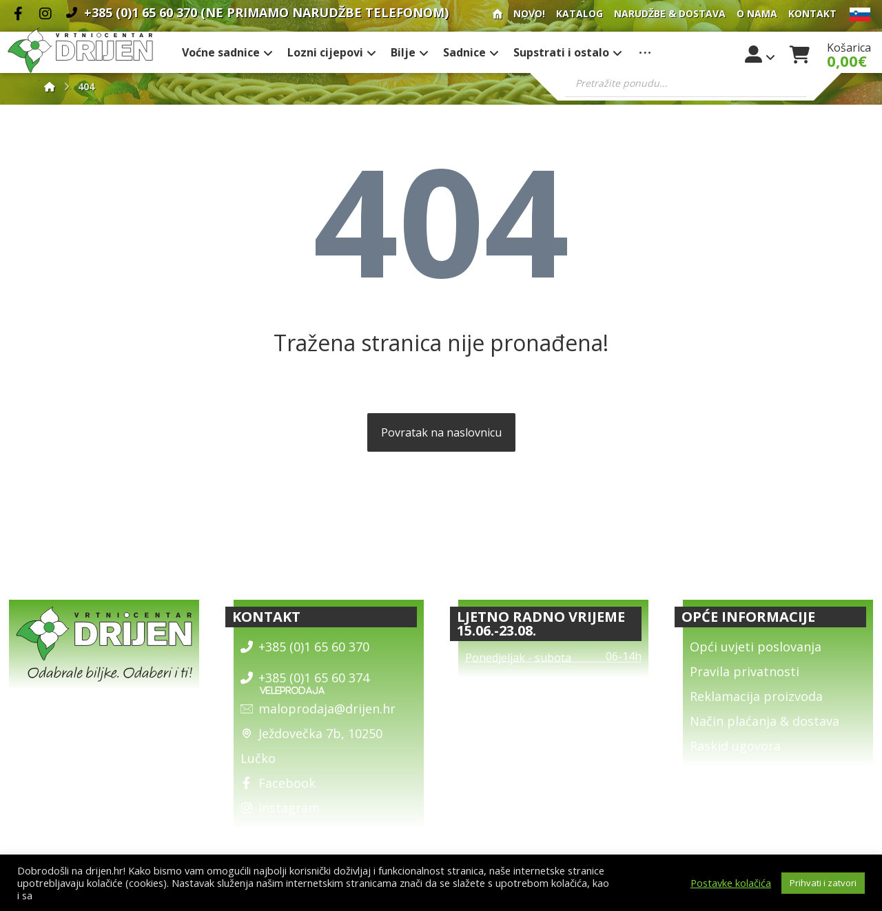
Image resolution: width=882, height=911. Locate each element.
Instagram (280, 807)
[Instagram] (45, 14)
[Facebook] (18, 14)
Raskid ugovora (735, 745)
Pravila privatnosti (744, 671)
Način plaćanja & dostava (764, 721)
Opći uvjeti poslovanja (755, 646)
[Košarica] (800, 53)
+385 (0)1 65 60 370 (304, 646)
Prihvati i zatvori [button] (823, 883)
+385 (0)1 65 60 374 (304, 677)
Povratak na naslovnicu (441, 432)
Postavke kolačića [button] (730, 883)
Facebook (278, 783)
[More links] (645, 52)
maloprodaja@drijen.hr (318, 708)
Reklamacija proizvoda (756, 696)
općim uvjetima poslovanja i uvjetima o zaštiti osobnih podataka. (183, 895)
